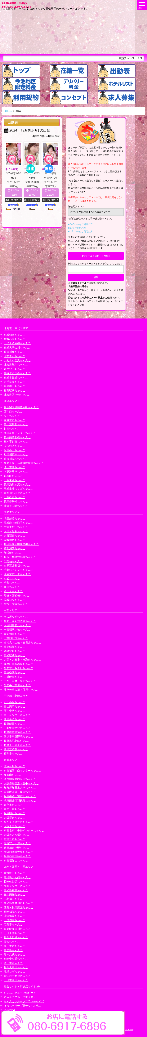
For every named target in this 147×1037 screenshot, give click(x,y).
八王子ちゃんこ (13, 591)
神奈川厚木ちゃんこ (16, 459)
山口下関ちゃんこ (14, 933)
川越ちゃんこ (12, 428)
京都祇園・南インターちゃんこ (22, 770)
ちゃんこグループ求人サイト (21, 997)
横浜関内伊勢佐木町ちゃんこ (21, 407)
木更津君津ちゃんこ (16, 471)
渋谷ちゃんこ (12, 582)
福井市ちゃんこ (13, 753)
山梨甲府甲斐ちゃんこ (17, 728)
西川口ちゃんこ (13, 411)
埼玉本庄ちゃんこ (14, 467)
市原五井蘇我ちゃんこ (17, 565)
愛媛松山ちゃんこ (14, 873)
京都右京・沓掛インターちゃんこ (24, 830)
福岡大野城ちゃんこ (16, 937)
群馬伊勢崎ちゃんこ (16, 501)
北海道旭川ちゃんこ (16, 364)
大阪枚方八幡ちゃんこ (17, 834)
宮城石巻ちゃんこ (14, 339)
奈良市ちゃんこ (13, 805)
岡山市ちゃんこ (13, 963)
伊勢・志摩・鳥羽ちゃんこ (20, 681)
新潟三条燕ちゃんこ (16, 749)
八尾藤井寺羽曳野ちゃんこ (20, 800)
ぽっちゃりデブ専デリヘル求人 (22, 1005)
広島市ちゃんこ (13, 924)
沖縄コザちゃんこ (14, 971)
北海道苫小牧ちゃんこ (17, 394)
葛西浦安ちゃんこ (14, 548)
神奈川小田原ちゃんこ (17, 493)
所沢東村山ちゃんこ (16, 527)
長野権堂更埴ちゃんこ (17, 732)
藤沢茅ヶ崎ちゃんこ (16, 506)
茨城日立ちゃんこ (14, 600)
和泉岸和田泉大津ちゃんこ (20, 787)
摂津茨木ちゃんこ (14, 839)
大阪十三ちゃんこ (14, 826)
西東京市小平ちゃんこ (17, 574)
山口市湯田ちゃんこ (16, 980)
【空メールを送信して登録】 (96, 255)
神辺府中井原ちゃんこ (17, 976)
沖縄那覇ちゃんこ (14, 916)
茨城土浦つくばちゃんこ (18, 488)
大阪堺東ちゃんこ (14, 817)
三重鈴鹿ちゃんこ (14, 677)
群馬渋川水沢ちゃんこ (17, 484)
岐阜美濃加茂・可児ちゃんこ (21, 689)
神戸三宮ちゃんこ (14, 809)
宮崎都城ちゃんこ (14, 911)
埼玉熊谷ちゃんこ (14, 445)
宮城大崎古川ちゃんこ (17, 347)
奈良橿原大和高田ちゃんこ (20, 779)
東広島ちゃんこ (13, 950)
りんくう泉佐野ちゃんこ (18, 822)
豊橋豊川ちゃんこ (14, 651)
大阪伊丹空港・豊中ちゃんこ (21, 783)
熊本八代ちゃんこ (14, 954)
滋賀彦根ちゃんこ (14, 766)
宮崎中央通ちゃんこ (16, 958)
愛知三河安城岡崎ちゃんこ (20, 621)
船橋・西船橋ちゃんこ (17, 595)
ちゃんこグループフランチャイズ (24, 1001)
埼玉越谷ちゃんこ (14, 518)
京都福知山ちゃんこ (16, 860)
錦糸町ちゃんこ (13, 476)
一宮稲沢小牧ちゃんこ (17, 629)
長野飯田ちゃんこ (14, 723)
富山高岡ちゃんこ (14, 706)
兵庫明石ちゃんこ (14, 813)
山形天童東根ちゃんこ (17, 343)
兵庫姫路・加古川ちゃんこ (20, 796)
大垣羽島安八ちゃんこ (17, 625)
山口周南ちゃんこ (14, 920)
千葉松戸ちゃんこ (14, 497)
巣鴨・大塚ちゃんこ (16, 604)
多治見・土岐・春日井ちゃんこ (22, 642)
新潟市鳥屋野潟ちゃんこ (18, 736)
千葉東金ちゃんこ (14, 480)
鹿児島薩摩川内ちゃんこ (18, 903)
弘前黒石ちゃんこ (14, 356)
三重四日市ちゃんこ (16, 638)
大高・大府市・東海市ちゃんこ (22, 659)
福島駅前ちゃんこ (14, 390)
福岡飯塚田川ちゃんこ (17, 929)
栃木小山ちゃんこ (14, 450)
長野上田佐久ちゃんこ (17, 745)
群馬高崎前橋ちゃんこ (17, 437)
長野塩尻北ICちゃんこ (17, 740)
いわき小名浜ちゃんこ (17, 360)
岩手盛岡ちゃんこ (14, 382)
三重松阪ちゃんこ (14, 672)
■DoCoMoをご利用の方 (80, 224)
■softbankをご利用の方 (80, 231)
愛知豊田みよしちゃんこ (18, 668)
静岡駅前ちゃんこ (14, 646)
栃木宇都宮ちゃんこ (16, 441)
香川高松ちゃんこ (14, 894)
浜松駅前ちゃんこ (14, 655)
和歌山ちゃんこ (13, 775)
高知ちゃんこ (12, 941)
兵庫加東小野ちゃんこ (17, 847)
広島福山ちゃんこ (14, 899)
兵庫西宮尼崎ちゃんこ (17, 856)
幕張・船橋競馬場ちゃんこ (20, 557)
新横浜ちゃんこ (13, 552)
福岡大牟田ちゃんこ (16, 967)
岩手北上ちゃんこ (14, 369)
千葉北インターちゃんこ (18, 570)
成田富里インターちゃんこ (20, 433)
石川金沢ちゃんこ (14, 710)
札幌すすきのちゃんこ (17, 373)
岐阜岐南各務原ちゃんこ (18, 664)
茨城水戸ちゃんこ (14, 420)
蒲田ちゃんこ (12, 587)
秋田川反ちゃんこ (14, 352)
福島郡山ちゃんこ (14, 386)
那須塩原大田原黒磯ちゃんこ (21, 544)
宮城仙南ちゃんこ (14, 334)
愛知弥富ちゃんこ (14, 634)
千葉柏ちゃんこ (13, 561)
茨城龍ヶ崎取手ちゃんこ (18, 522)
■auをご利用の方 (77, 227)
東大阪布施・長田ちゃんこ (20, 792)
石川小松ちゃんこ (14, 702)
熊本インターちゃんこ (17, 886)
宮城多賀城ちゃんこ (16, 377)
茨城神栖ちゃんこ (14, 540)
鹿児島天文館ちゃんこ (17, 877)
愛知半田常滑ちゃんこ (17, 685)
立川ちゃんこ (12, 416)
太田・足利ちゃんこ (16, 531)
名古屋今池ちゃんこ (16, 616)
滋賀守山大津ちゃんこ (17, 843)
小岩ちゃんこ (12, 578)
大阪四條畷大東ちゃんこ (18, 852)
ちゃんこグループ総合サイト (21, 993)
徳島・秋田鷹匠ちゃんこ (18, 907)
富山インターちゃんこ (17, 715)
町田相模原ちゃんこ (16, 454)
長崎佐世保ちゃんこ (16, 881)
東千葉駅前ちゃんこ (16, 424)
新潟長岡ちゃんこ (14, 719)
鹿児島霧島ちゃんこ (16, 890)
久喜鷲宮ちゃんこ (14, 535)
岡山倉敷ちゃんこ (14, 946)
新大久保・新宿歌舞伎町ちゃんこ (24, 463)
